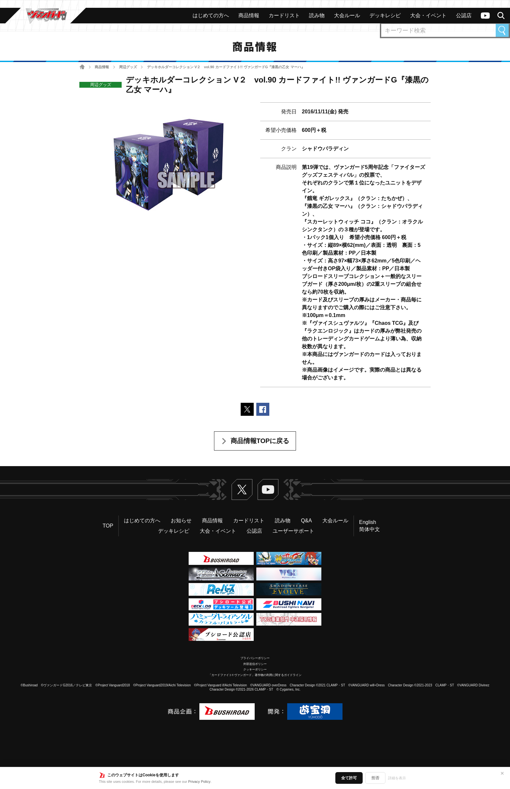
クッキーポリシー (255, 669)
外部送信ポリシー (255, 664)
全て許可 (349, 778)
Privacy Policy (199, 781)
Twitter (242, 489)
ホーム (82, 67)
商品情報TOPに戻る (260, 440)
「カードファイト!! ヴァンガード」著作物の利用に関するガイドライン (255, 675)
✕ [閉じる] (502, 773)
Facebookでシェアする (262, 409)
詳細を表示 (397, 778)
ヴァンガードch (485, 15)
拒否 (375, 778)
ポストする (247, 409)
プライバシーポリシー (255, 658)
